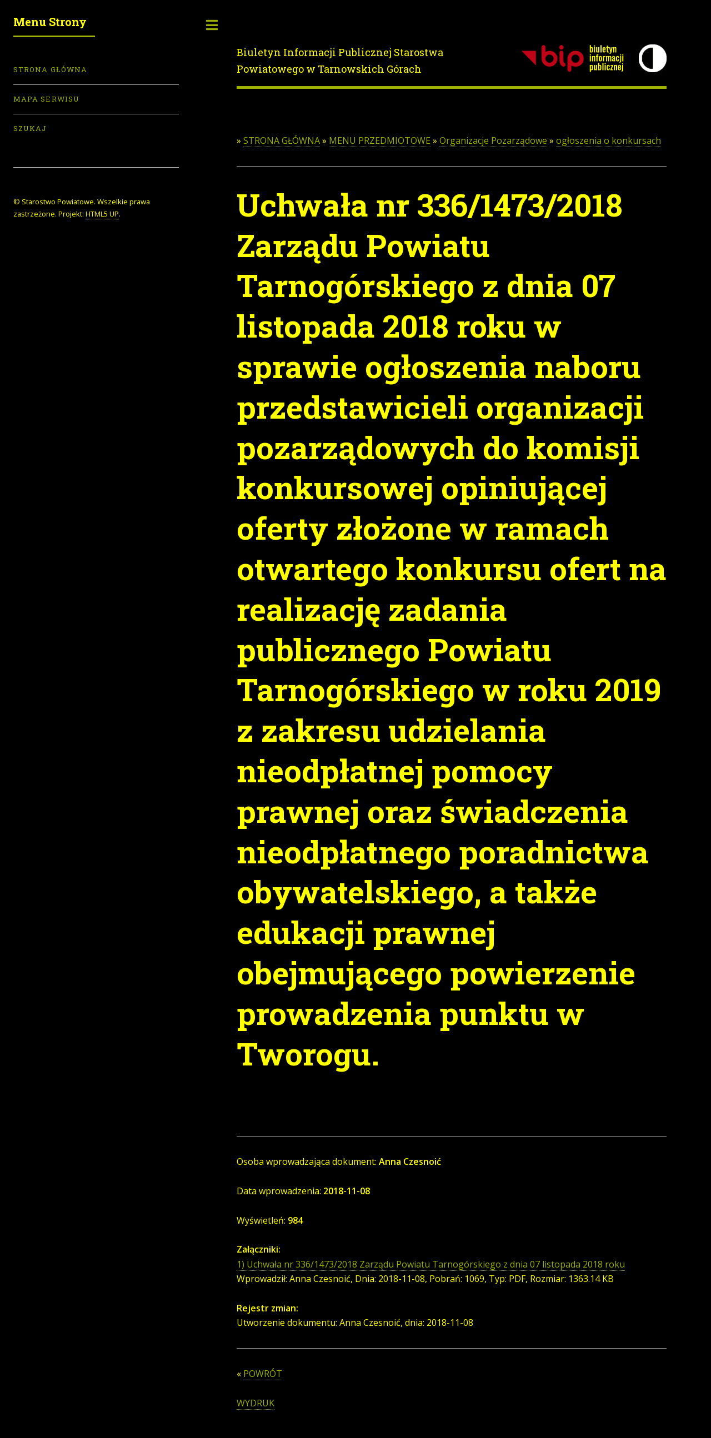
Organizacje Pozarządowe (493, 140)
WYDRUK (255, 1403)
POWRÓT (262, 1373)
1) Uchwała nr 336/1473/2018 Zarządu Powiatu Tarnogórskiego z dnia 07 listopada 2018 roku (431, 1264)
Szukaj (30, 128)
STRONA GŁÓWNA (281, 140)
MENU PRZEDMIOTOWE (379, 140)
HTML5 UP (102, 214)
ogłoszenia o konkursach (608, 140)
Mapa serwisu (46, 99)
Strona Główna (50, 69)
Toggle (212, 25)
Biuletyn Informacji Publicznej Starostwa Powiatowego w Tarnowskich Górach (340, 61)
